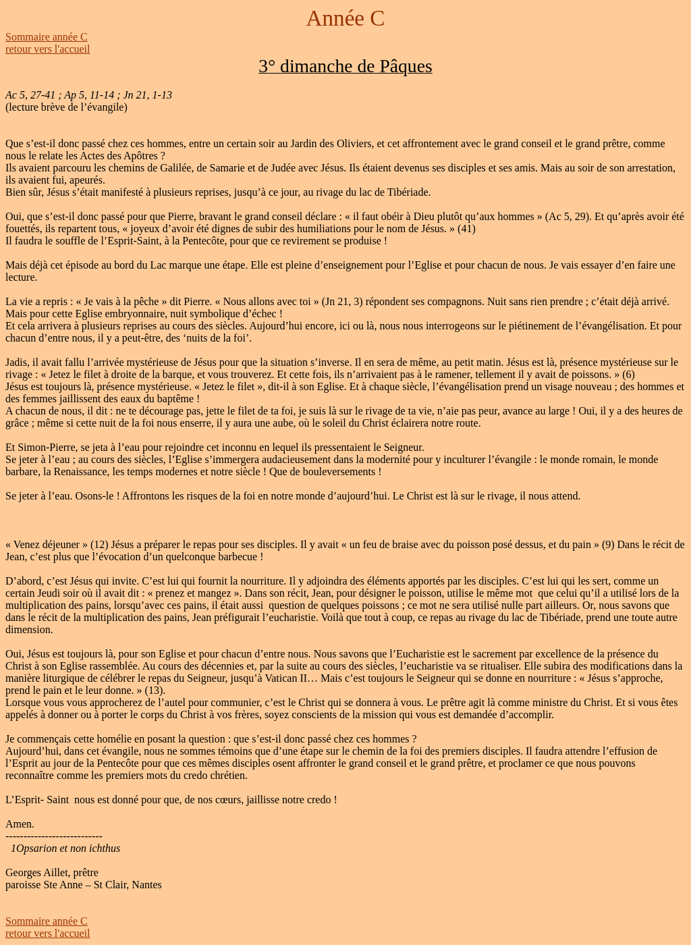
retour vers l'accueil (47, 49)
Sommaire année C (46, 37)
